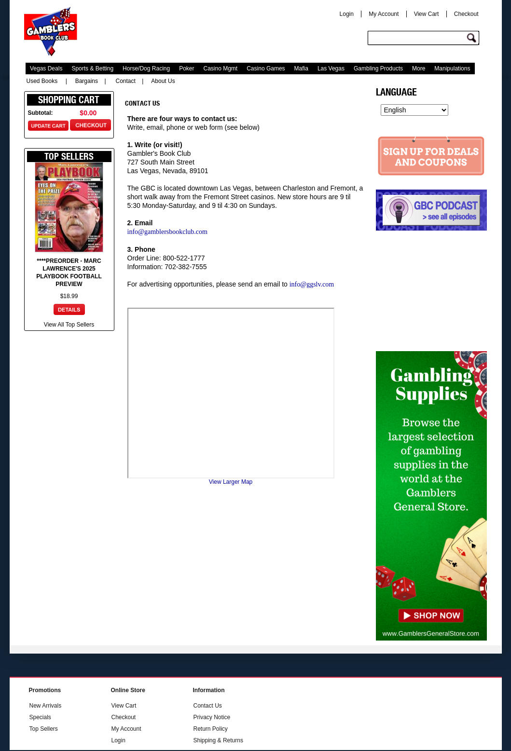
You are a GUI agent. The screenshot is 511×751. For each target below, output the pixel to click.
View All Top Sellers (69, 324)
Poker (186, 68)
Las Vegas (331, 68)
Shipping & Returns (218, 740)
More (418, 68)
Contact (126, 81)
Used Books (42, 81)
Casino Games (266, 68)
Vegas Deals (46, 68)
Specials (40, 717)
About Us (163, 81)
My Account (384, 14)
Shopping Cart (68, 100)
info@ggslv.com (312, 284)
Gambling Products (378, 68)
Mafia (301, 68)
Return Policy (210, 728)
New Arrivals (45, 705)
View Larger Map (231, 481)
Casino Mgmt (221, 68)
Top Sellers (43, 728)
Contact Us (207, 705)
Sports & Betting (92, 68)
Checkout (466, 14)
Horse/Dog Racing (146, 68)
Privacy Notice (212, 717)
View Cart (426, 14)
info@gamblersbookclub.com (167, 231)
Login (347, 14)
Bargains (86, 81)
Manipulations (452, 68)
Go (473, 38)
